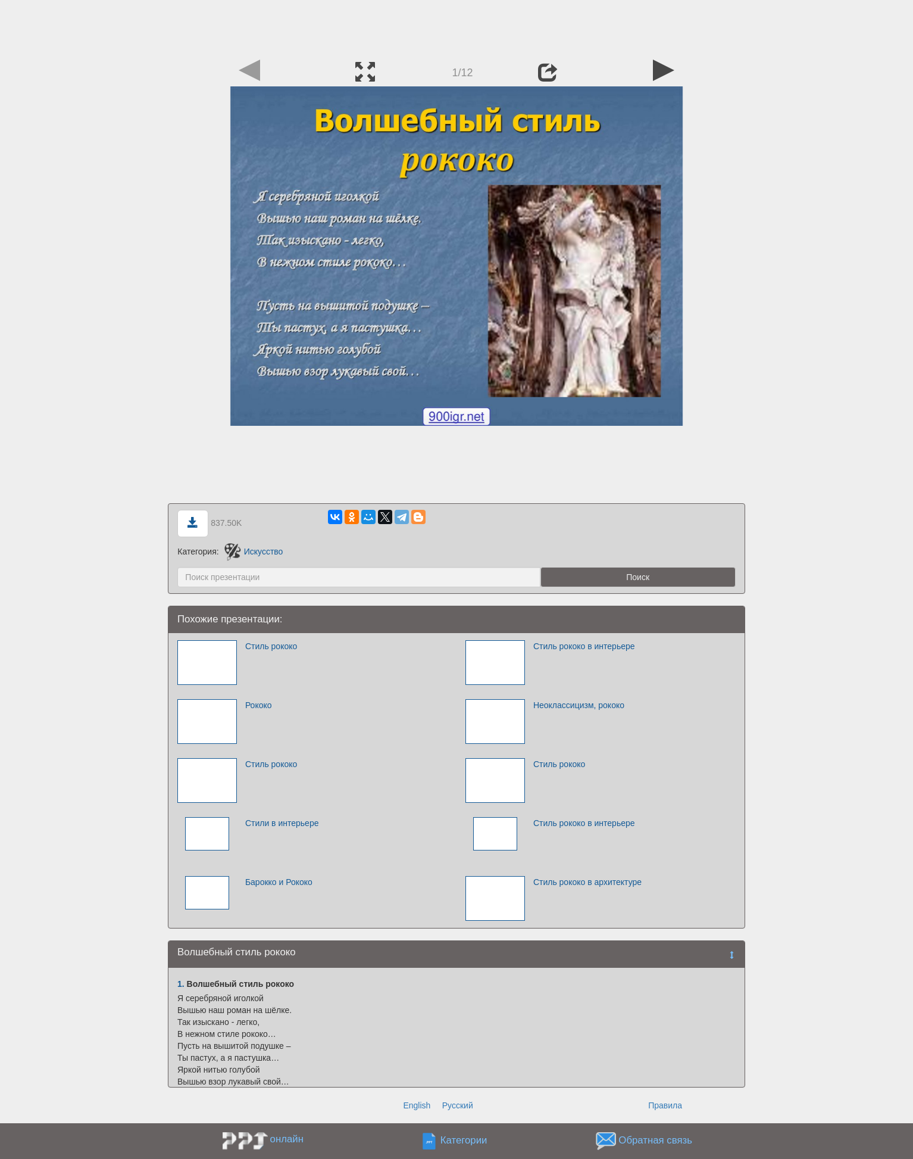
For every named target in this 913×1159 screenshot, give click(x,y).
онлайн (287, 1139)
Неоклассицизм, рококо (578, 705)
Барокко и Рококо (278, 882)
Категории (463, 1140)
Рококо (258, 705)
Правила (665, 1105)
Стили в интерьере (282, 823)
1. (181, 984)
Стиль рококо (271, 646)
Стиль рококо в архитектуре (587, 882)
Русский (457, 1105)
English (416, 1105)
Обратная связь (655, 1140)
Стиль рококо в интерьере (584, 646)
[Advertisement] (456, 27)
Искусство (253, 551)
